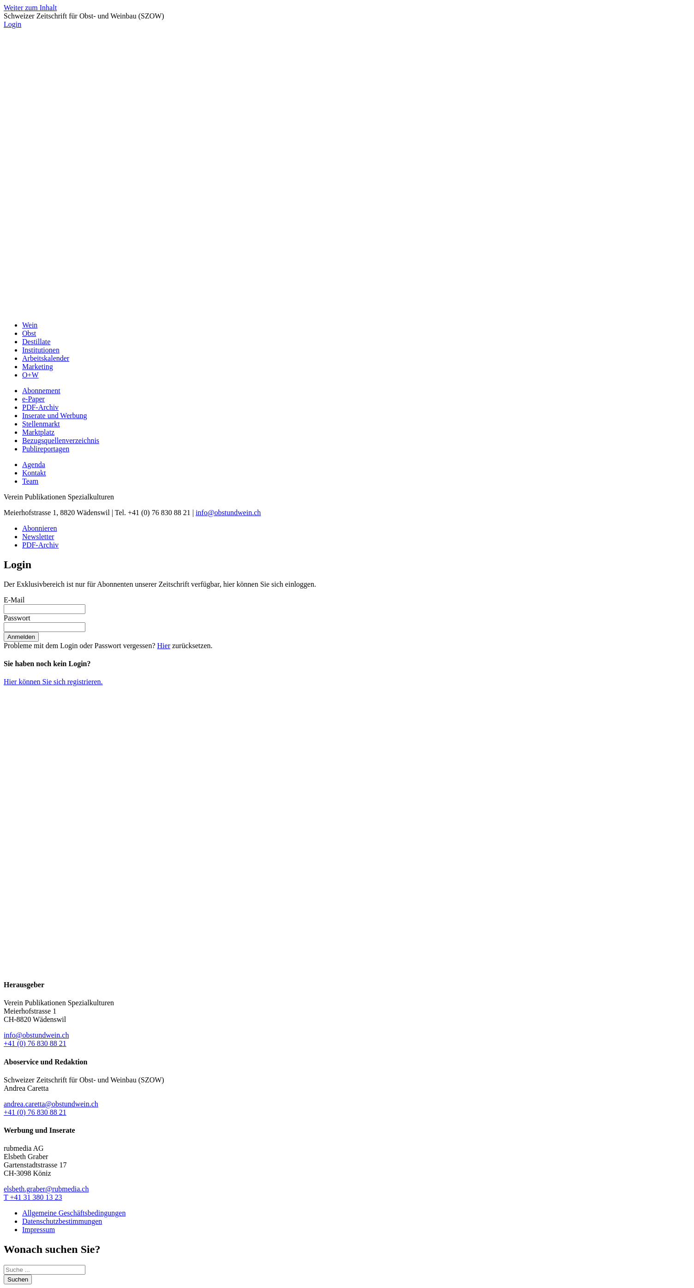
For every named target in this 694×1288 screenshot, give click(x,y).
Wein (29, 325)
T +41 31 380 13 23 (33, 1197)
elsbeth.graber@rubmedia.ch (46, 1189)
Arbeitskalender (45, 358)
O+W (30, 375)
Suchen (17, 1279)
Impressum (38, 1229)
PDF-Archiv (40, 407)
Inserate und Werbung (54, 415)
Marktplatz (38, 432)
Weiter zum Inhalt (30, 8)
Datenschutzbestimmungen (62, 1221)
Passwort (17, 618)
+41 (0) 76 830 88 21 (35, 1043)
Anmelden (21, 636)
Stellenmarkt (41, 424)
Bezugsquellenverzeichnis (60, 440)
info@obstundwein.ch (228, 512)
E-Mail (14, 600)
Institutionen (41, 350)
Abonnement (41, 391)
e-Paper (33, 399)
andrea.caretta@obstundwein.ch (51, 1104)
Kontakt (34, 473)
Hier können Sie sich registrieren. (53, 682)
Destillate (36, 342)
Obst (29, 333)
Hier (163, 646)
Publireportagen (45, 449)
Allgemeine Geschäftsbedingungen (74, 1213)
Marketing (37, 367)
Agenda (33, 464)
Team (30, 481)
